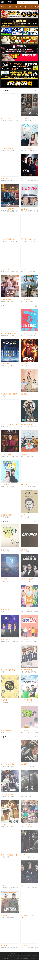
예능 (15, 7)
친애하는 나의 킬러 (27, 915)
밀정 (22, 794)
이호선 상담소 (6, 454)
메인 (2, 7)
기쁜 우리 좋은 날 (26, 148)
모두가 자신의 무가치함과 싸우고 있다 (10, 209)
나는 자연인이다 (26, 700)
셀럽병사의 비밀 (26, 424)
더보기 (36, 90)
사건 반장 (23, 549)
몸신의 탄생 (24, 609)
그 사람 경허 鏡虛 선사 (9, 855)
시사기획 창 (5, 579)
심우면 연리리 (25, 299)
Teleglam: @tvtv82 (22, 953)
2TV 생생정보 (25, 730)
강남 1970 (24, 764)
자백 (22, 885)
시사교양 (23, 7)
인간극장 (4, 549)
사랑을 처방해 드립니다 (9, 239)
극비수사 (4, 824)
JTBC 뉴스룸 (5, 639)
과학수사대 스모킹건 (27, 579)
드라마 (9, 7)
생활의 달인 (5, 700)
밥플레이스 (24, 454)
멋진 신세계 (5, 269)
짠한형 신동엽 (6, 515)
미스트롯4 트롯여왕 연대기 (10, 394)
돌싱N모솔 (24, 394)
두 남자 (23, 855)
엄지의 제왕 (5, 484)
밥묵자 (22, 515)
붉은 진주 (4, 178)
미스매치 (23, 945)
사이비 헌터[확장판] (8, 670)
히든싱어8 (24, 364)
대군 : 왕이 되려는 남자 (28, 239)
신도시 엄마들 (25, 824)
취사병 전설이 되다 (7, 148)
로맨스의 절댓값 (6, 299)
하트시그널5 (5, 364)
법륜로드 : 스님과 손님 (9, 424)
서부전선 (4, 915)
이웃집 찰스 (24, 639)
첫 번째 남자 (24, 178)
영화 (30, 7)
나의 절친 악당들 (7, 794)
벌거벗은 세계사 (26, 670)
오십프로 (23, 269)
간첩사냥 (4, 885)
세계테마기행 (5, 609)
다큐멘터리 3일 (6, 730)
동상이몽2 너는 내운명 (28, 333)
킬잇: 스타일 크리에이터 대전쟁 (10, 333)
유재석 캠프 (24, 484)
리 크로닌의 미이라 (7, 764)
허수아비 (23, 118)
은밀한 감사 (24, 209)
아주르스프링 (5, 118)
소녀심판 (4, 945)
